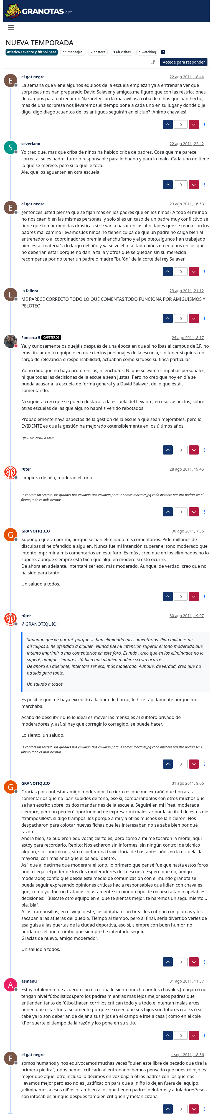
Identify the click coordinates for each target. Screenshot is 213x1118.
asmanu (29, 981)
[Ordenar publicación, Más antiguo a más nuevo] (153, 62)
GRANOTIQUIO (35, 531)
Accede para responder (184, 62)
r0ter (26, 469)
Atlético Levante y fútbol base (31, 52)
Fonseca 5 (30, 337)
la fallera (29, 290)
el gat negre (33, 76)
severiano (30, 143)
